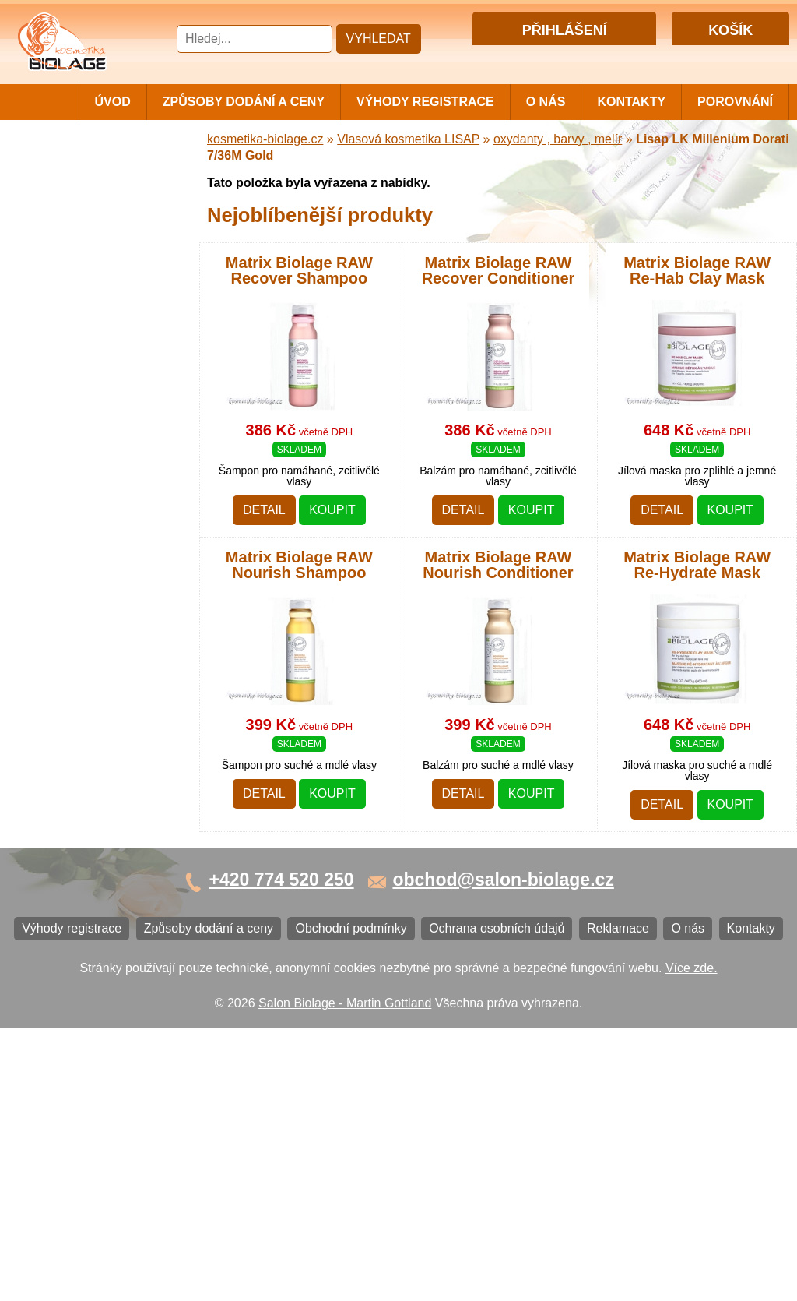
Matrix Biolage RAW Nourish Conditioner (498, 564)
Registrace (594, 57)
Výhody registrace (425, 101)
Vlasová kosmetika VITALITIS (75, 589)
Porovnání (735, 101)
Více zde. (691, 1240)
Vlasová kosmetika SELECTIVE (75, 627)
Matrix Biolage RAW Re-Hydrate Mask (697, 564)
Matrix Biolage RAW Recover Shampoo (299, 270)
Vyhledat (378, 38)
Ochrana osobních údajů (91, 912)
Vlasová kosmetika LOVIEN (100, 557)
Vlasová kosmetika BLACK (97, 723)
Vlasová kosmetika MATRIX (100, 196)
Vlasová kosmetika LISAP (94, 319)
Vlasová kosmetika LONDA (98, 493)
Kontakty (631, 101)
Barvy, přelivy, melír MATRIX (102, 260)
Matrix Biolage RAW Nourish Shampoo (299, 564)
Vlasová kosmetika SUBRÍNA (75, 359)
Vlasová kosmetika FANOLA (101, 429)
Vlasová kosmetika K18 (88, 659)
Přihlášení (532, 57)
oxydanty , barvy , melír (557, 139)
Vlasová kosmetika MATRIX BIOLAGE (100, 229)
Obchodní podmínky (79, 887)
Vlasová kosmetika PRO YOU (90, 525)
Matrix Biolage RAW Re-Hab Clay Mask (697, 270)
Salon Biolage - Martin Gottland (344, 1275)
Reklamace (54, 938)
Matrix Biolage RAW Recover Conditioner (498, 270)
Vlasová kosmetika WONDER (75, 398)
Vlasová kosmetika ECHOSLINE (75, 461)
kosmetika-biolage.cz (265, 139)
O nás (546, 101)
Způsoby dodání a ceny (244, 101)
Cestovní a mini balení (84, 171)
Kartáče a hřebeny (74, 774)
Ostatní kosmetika (73, 749)
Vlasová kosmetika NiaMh (95, 286)
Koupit (332, 510)
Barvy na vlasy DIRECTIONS (63, 691)
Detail (264, 510)
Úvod (113, 101)
